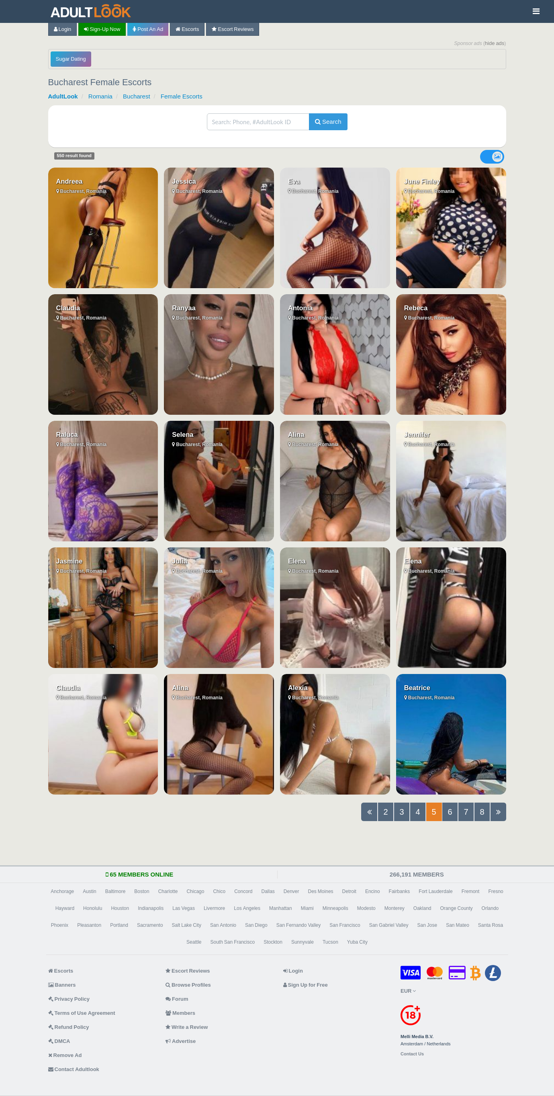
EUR (408, 991)
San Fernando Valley (298, 925)
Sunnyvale (302, 942)
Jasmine (69, 561)
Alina (296, 434)
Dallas (267, 891)
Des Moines (320, 891)
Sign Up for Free (305, 984)
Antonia (300, 308)
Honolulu (92, 908)
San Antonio (223, 925)
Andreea (69, 181)
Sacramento (150, 925)
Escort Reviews (232, 29)
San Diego (256, 925)
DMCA (59, 1041)
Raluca (67, 434)
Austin (89, 891)
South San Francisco (232, 942)
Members (180, 1013)
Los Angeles (247, 908)
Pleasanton (89, 925)
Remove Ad (65, 1055)
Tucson (330, 942)
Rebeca (416, 308)
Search (328, 122)
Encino (372, 891)
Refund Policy (68, 1027)
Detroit (349, 891)
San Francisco (344, 925)
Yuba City (357, 942)
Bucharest (136, 96)
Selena (182, 434)
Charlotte (168, 891)
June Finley (422, 181)
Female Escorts (181, 96)
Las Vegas (183, 908)
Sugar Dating (71, 58)
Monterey (394, 908)
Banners (62, 984)
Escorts (187, 29)
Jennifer (417, 434)
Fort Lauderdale (435, 891)
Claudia (68, 308)
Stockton (273, 942)
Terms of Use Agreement (81, 1013)
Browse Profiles (188, 984)
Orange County (456, 908)
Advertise (181, 1041)
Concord (243, 891)
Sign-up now (102, 29)
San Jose (427, 925)
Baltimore (115, 891)
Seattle (193, 942)
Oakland (422, 908)
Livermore (214, 908)
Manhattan (280, 908)
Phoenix (59, 925)
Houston (120, 908)
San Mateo (457, 925)
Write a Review (187, 1027)
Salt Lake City (186, 925)
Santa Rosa (490, 925)
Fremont (471, 891)
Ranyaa (184, 308)
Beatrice (417, 687)
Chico (219, 891)
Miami (307, 908)
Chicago (195, 891)
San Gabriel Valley (389, 925)
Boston (141, 891)
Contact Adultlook (73, 1069)
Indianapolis (151, 908)
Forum (177, 999)
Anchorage (62, 891)
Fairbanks (399, 891)
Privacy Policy (69, 999)
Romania (100, 96)
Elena (297, 561)
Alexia (298, 687)
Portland (119, 925)
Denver (291, 891)
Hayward (64, 908)
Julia (179, 561)
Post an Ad (148, 29)
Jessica (184, 181)
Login (63, 29)
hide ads (495, 43)
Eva (294, 181)
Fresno (495, 891)
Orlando (490, 908)
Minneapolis (335, 908)
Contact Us (412, 1054)
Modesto (366, 908)
